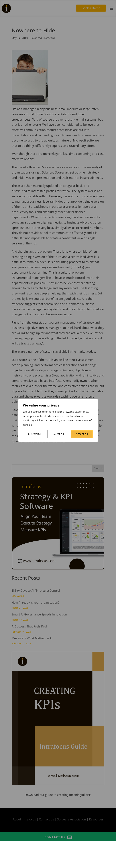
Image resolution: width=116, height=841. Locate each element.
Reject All (58, 434)
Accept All (82, 434)
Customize (34, 434)
